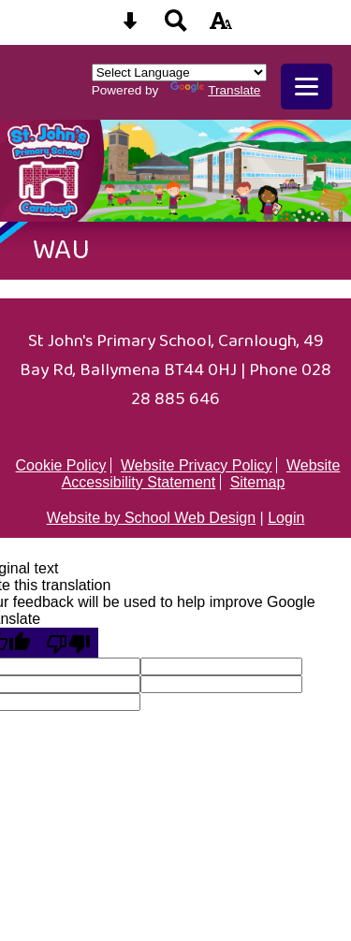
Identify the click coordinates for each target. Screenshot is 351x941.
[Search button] (176, 27)
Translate (215, 90)
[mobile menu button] (306, 86)
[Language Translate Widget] (179, 72)
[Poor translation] (68, 643)
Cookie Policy (61, 465)
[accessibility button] (220, 27)
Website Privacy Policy (196, 465)
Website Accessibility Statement (201, 473)
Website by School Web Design (151, 518)
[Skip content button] (130, 27)
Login (286, 518)
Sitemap (257, 482)
